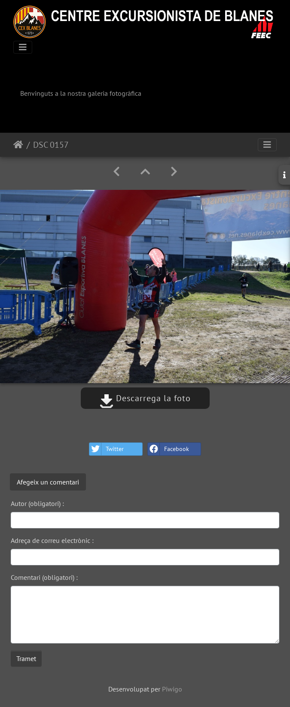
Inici (18, 144)
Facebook (168, 449)
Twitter (106, 449)
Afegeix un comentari (48, 482)
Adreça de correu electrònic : (52, 540)
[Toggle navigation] (22, 47)
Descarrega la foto (145, 398)
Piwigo (172, 689)
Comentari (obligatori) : (44, 577)
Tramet (26, 658)
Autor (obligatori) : (37, 503)
